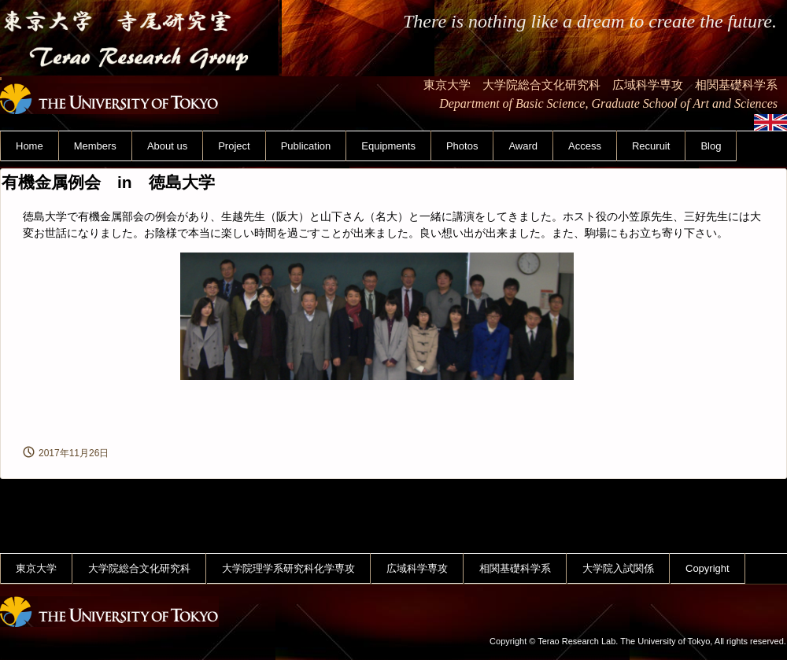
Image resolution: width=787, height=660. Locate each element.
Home (29, 146)
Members (95, 146)
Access (584, 146)
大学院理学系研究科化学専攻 (288, 568)
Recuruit (651, 146)
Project (233, 146)
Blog (710, 146)
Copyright (707, 568)
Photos (462, 146)
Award (523, 146)
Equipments (388, 146)
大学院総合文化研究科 (139, 568)
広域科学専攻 (417, 568)
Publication (306, 146)
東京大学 (36, 568)
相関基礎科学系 (515, 568)
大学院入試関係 (618, 568)
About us (167, 146)
